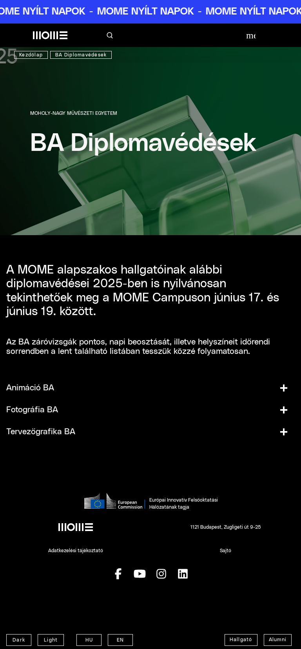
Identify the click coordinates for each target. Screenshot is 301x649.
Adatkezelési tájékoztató (75, 550)
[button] (150, 388)
